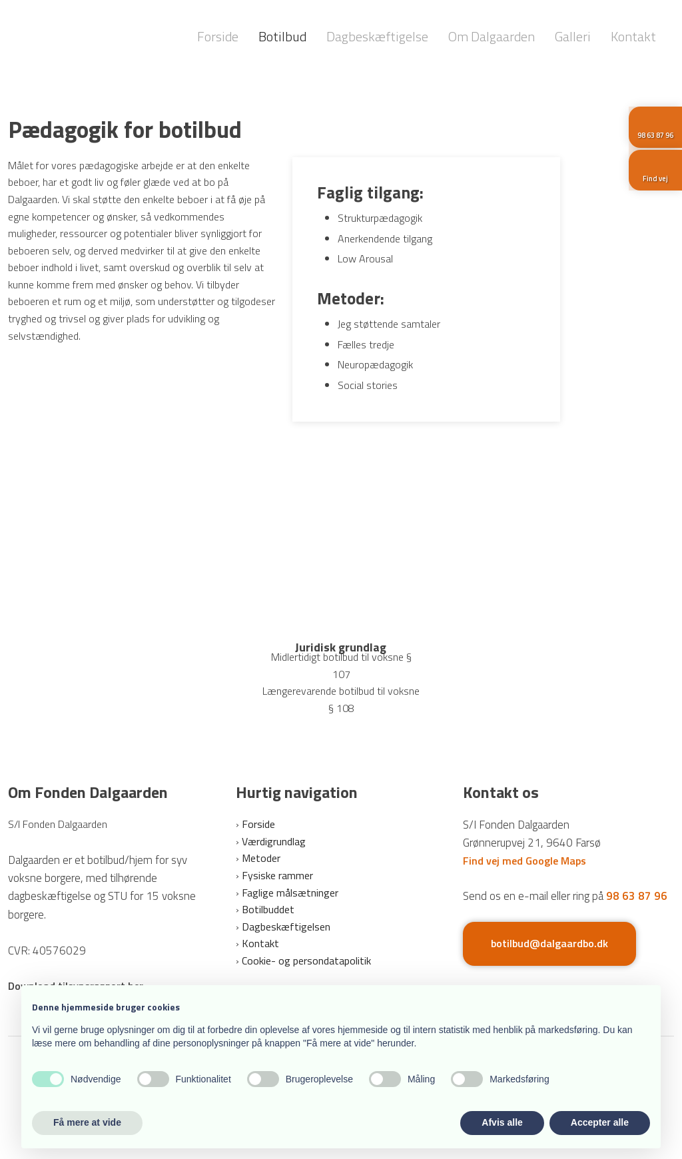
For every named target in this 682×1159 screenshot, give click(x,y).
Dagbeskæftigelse (377, 36)
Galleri (573, 36)
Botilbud (282, 36)
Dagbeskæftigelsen (286, 927)
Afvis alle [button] (502, 1122)
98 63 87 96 (636, 896)
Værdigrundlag (274, 841)
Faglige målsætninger (290, 893)
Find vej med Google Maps (524, 861)
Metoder (261, 858)
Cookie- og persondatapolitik (306, 960)
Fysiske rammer (277, 875)
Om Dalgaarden (491, 36)
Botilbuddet (268, 909)
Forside (217, 36)
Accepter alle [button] (600, 1122)
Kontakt (633, 36)
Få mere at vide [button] (87, 1122)
